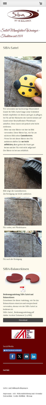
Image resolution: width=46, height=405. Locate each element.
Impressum (7, 393)
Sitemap (29, 396)
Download (23, 320)
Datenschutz (7, 396)
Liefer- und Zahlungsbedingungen (15, 388)
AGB (14, 393)
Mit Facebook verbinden (12, 350)
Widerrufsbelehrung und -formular (29, 393)
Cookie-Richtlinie (19, 396)
